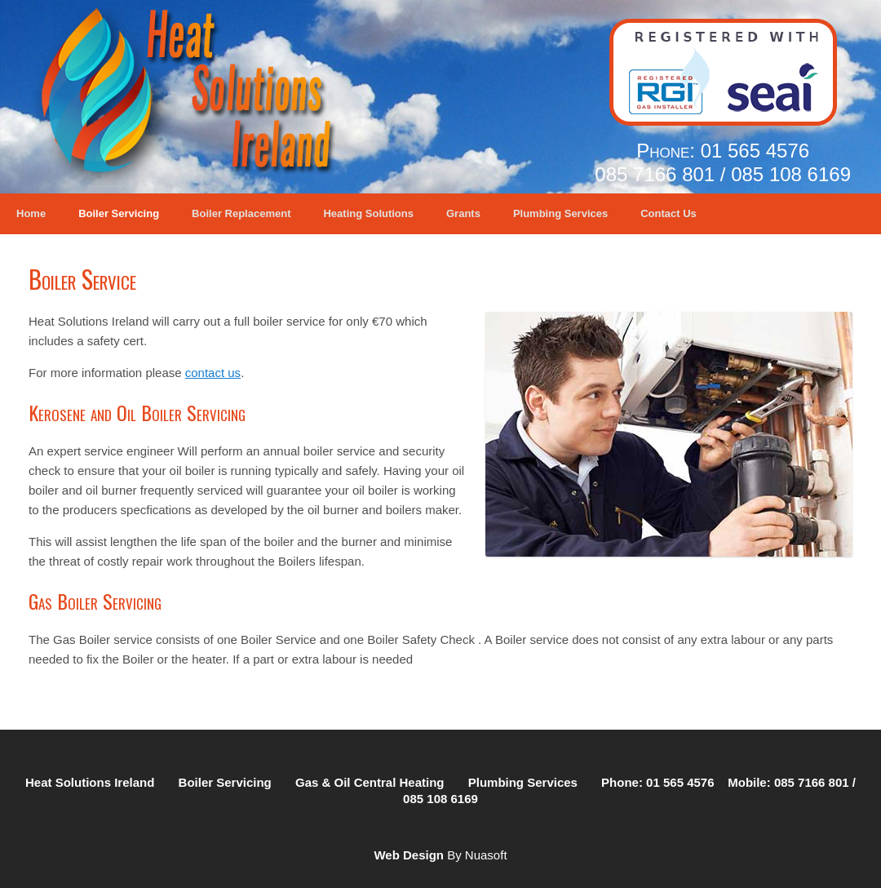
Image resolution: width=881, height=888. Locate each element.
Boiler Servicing (118, 213)
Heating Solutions (368, 213)
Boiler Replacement (241, 213)
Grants (463, 213)
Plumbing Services (560, 213)
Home (31, 213)
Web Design (409, 855)
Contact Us (668, 213)
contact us (213, 373)
